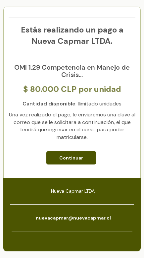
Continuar (71, 158)
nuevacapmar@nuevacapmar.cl (73, 218)
